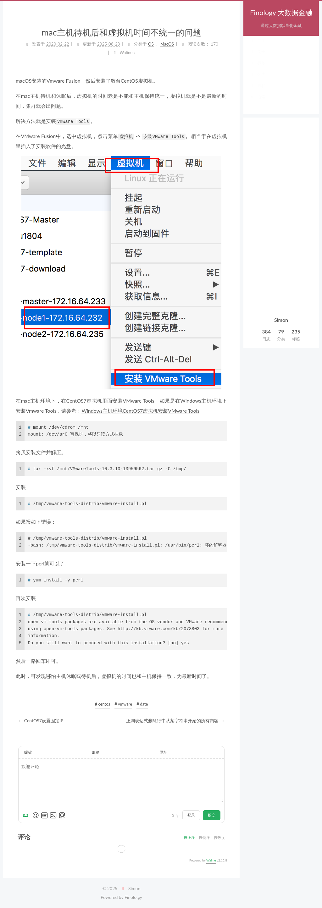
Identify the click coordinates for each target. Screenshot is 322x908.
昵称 (28, 752)
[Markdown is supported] (27, 815)
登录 (191, 815)
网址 (163, 752)
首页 (257, 46)
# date (142, 704)
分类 (257, 80)
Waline (211, 860)
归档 (257, 91)
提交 (211, 815)
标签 (257, 69)
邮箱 (95, 752)
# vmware (123, 704)
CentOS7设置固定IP (40, 720)
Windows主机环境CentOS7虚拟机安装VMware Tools (140, 411)
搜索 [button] (257, 103)
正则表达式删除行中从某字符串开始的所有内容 (175, 720)
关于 (257, 57)
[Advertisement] (281, 217)
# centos (102, 704)
